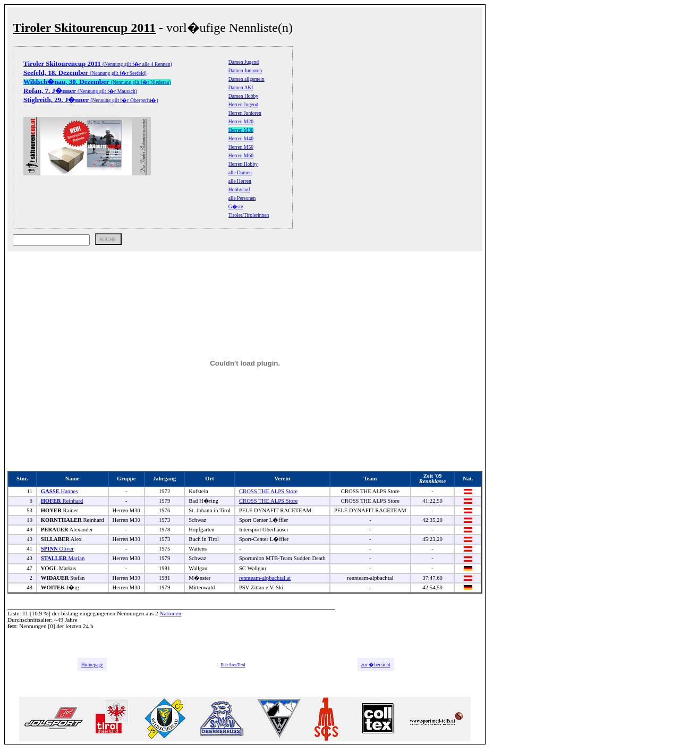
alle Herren (239, 181)
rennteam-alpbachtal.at (265, 578)
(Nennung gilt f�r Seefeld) (85, 73)
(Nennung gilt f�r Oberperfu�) (90, 100)
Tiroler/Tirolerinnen (248, 215)
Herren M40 (240, 138)
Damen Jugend (243, 62)
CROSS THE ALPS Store (268, 491)
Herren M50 (240, 147)
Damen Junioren (245, 70)
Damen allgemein (246, 79)
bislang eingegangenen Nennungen (102, 613)
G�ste (235, 206)
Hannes (59, 491)
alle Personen (242, 198)
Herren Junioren (244, 113)
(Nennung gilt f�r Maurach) (80, 91)
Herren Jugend (243, 104)
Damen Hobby (243, 96)
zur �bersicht (375, 664)
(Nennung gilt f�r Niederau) (97, 82)
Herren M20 (240, 121)
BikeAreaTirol (232, 665)
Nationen (170, 613)
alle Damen (240, 172)
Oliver (57, 549)
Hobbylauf (239, 189)
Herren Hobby (243, 164)
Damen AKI (240, 87)
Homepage (92, 664)
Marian (62, 558)
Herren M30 (240, 130)
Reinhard (62, 501)
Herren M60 (240, 155)
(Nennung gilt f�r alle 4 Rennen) (97, 64)
